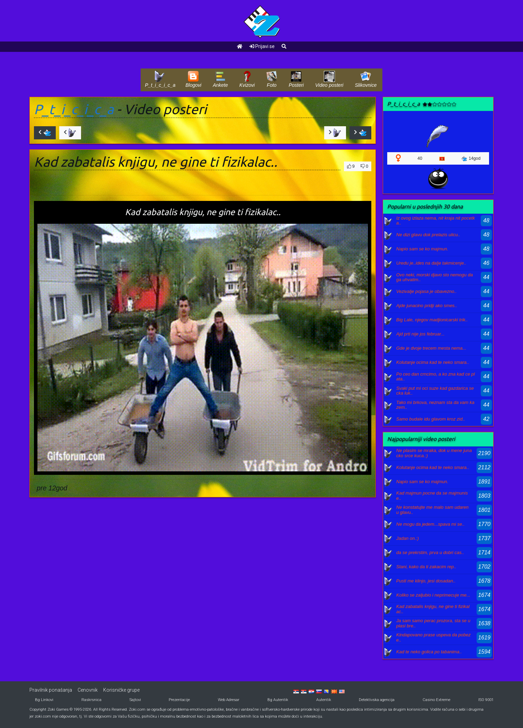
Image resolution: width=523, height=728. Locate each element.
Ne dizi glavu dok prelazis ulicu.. (428, 234)
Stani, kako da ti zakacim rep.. (426, 566)
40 (419, 158)
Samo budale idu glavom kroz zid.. (430, 419)
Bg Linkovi (44, 700)
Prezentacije (179, 700)
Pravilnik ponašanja (50, 690)
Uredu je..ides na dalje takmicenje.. (431, 263)
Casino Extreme (436, 700)
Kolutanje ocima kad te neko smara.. (432, 362)
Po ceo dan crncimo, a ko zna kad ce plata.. (435, 376)
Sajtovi (135, 700)
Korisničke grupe (121, 690)
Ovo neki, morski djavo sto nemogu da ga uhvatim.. (434, 277)
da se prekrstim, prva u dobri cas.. (430, 552)
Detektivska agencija (377, 700)
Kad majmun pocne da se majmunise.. (432, 495)
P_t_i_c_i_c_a (74, 109)
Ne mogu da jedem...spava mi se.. (430, 524)
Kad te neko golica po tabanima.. (429, 651)
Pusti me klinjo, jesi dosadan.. (425, 580)
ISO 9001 (486, 700)
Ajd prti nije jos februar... (420, 334)
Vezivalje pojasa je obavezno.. (426, 291)
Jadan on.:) (407, 538)
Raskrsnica (91, 700)
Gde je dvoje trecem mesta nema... (431, 348)
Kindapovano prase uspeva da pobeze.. (433, 637)
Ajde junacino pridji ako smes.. (426, 305)
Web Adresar (228, 700)
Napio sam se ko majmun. (422, 248)
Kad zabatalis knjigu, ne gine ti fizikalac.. (433, 609)
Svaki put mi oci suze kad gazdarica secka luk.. (435, 391)
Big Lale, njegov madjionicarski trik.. (432, 319)
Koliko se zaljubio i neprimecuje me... (433, 595)
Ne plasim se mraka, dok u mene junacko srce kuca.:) (434, 453)
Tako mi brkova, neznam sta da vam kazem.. (435, 405)
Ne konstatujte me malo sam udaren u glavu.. (432, 510)
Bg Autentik (277, 700)
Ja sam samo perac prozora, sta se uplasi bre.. (433, 623)
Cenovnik (88, 690)
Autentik (323, 700)
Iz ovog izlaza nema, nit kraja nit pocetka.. (435, 220)
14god (470, 159)
